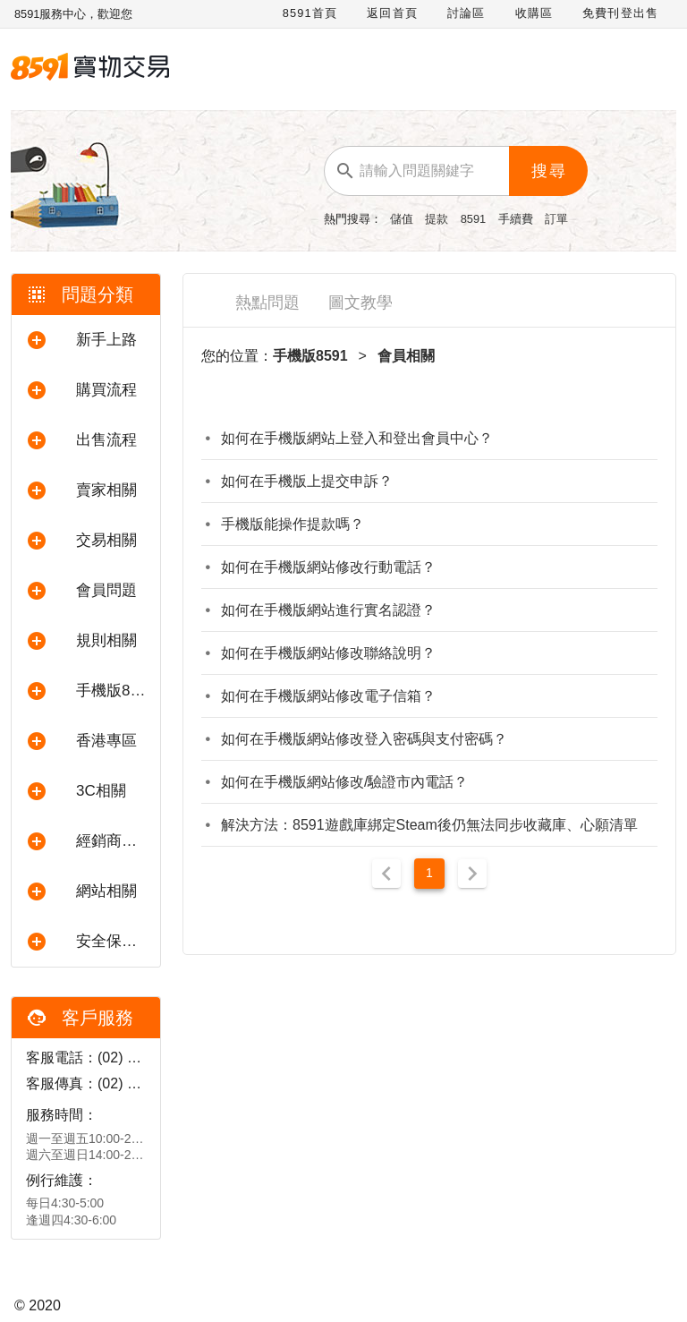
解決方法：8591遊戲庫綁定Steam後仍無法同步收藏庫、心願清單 (429, 824)
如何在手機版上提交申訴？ (307, 481)
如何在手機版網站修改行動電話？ (328, 567)
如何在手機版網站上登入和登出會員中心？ (357, 438)
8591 (475, 219)
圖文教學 (360, 302)
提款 (438, 219)
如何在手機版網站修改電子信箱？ (328, 696)
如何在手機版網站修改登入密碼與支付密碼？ (364, 738)
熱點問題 (267, 302)
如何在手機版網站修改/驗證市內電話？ (344, 781)
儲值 (403, 219)
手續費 (517, 219)
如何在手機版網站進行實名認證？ (328, 610)
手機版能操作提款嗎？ (292, 524)
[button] (86, 340)
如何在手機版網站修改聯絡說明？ (328, 653)
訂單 (556, 219)
